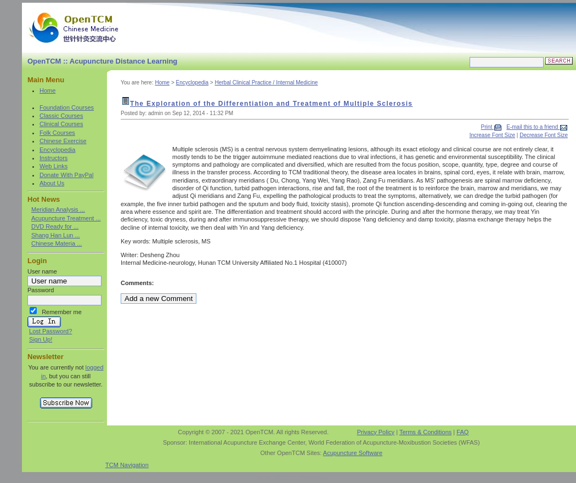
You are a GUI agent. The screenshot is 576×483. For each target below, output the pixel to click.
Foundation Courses (66, 107)
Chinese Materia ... (56, 243)
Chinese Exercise (63, 141)
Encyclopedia (57, 149)
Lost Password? (50, 331)
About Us (51, 183)
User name (42, 271)
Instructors (53, 158)
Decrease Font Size (543, 135)
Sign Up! (40, 339)
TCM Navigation (127, 465)
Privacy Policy (375, 432)
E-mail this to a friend (533, 127)
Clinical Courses (61, 124)
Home (47, 90)
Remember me (62, 312)
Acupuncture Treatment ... (66, 218)
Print (487, 127)
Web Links (53, 166)
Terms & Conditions (425, 432)
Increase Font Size (492, 135)
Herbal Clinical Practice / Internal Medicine (266, 82)
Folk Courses (57, 132)
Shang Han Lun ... (55, 235)
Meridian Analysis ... (58, 209)
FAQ (462, 432)
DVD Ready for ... (54, 226)
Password (40, 290)
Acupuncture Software (352, 453)
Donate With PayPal (66, 175)
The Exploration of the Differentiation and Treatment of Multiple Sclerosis (271, 103)
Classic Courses (61, 115)
